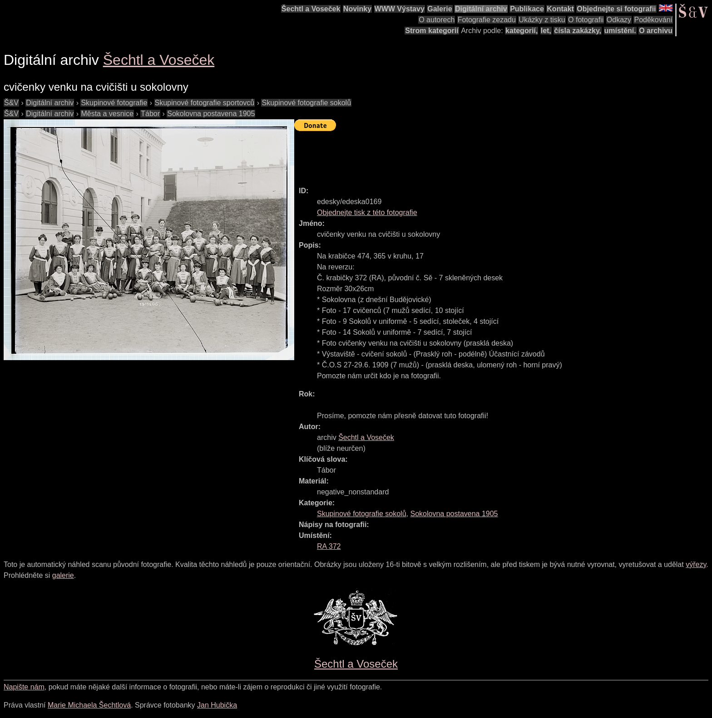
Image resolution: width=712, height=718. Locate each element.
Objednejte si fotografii (616, 9)
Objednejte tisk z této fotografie (367, 212)
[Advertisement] (459, 154)
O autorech (437, 20)
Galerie (439, 9)
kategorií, (521, 30)
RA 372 (329, 546)
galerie (63, 575)
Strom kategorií (431, 30)
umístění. (620, 30)
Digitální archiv (481, 9)
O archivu (655, 30)
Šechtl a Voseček (311, 9)
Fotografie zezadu (487, 20)
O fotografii (585, 20)
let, (546, 30)
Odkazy (619, 20)
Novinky (357, 9)
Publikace (527, 9)
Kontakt (560, 9)
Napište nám (24, 687)
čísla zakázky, (577, 30)
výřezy (696, 564)
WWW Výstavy (400, 9)
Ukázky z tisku (542, 20)
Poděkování (653, 20)
